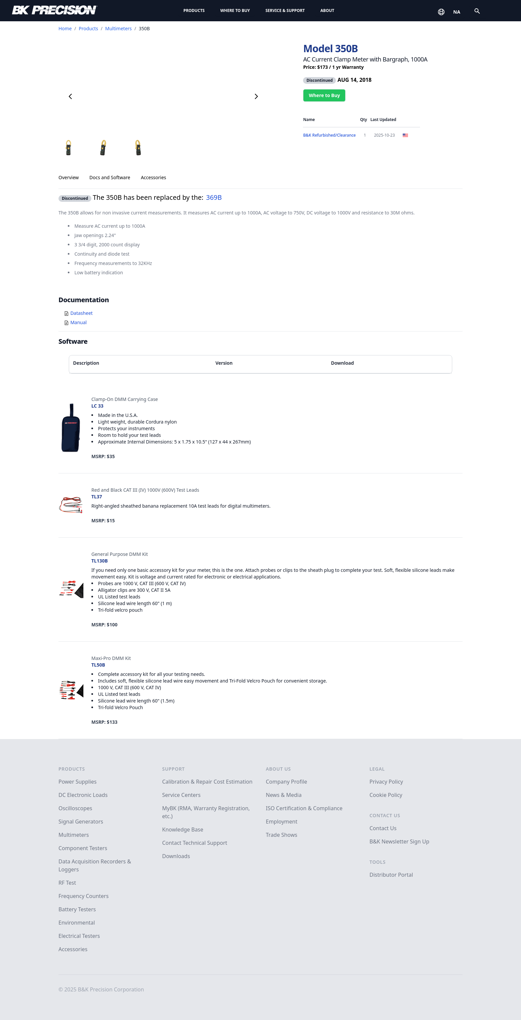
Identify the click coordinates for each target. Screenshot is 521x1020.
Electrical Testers (79, 936)
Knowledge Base (182, 829)
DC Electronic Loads (83, 795)
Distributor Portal (391, 874)
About (327, 10)
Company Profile (286, 781)
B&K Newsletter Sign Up (399, 841)
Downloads (176, 856)
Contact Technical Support (194, 842)
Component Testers (82, 848)
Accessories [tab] (153, 177)
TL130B (99, 561)
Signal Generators (80, 821)
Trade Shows (281, 834)
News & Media (284, 795)
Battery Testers (77, 909)
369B (214, 197)
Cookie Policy (385, 795)
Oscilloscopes (75, 808)
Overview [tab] (68, 177)
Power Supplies (77, 781)
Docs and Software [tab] (109, 177)
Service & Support (285, 10)
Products (194, 10)
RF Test (67, 882)
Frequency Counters (83, 896)
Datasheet (81, 313)
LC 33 (97, 406)
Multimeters (118, 28)
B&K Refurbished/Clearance (329, 135)
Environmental (76, 922)
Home (65, 28)
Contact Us (384, 815)
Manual (78, 322)
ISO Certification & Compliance (304, 808)
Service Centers (181, 795)
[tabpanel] (260, 233)
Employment (281, 821)
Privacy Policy (386, 781)
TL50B (98, 665)
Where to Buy (235, 10)
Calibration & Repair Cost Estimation (207, 781)
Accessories (72, 949)
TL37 (96, 496)
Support (173, 769)
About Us (278, 769)
